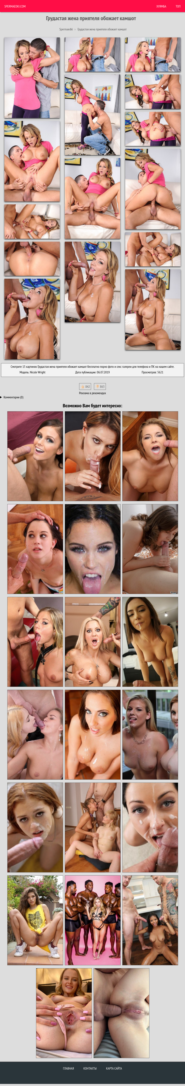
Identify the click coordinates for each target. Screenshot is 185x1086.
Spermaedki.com (15, 6)
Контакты (90, 1068)
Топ (178, 6)
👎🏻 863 (100, 386)
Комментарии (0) (13, 397)
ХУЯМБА (161, 6)
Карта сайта (114, 1068)
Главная (68, 1068)
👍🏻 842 (85, 386)
